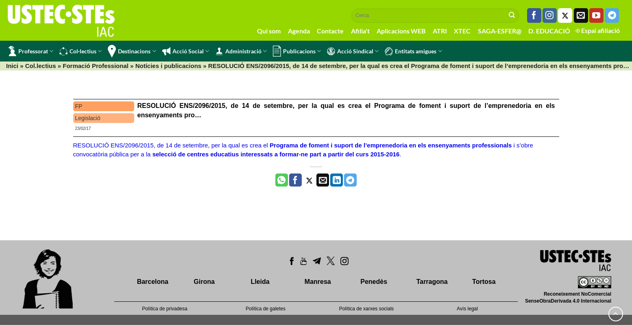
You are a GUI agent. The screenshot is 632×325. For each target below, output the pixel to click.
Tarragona (432, 281)
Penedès (373, 281)
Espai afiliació (597, 30)
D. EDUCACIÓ (549, 31)
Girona (204, 281)
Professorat (30, 51)
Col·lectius (80, 51)
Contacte (330, 31)
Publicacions (297, 51)
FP (79, 106)
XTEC (462, 31)
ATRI (440, 31)
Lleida (260, 281)
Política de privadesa (164, 309)
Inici (12, 65)
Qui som (269, 31)
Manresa (318, 281)
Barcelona (152, 281)
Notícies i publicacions (168, 65)
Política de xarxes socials (366, 309)
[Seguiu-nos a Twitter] (565, 15)
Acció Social (185, 51)
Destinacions (132, 51)
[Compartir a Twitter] (309, 180)
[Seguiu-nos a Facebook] (534, 15)
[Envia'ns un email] (581, 15)
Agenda (299, 31)
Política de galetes (265, 309)
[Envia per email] (322, 180)
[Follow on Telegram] (612, 15)
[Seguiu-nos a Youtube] (596, 15)
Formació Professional (96, 65)
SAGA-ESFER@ (499, 31)
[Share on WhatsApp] (281, 180)
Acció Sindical (353, 51)
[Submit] (512, 15)
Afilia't (360, 31)
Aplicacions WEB (401, 31)
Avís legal (467, 309)
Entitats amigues (413, 51)
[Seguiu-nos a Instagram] (550, 15)
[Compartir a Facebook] (295, 180)
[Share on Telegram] (350, 180)
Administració (241, 51)
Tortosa (483, 281)
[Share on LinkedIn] (336, 180)
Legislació (87, 118)
